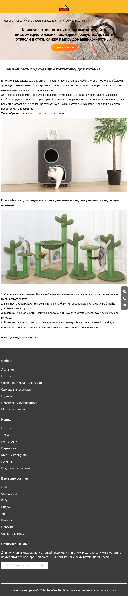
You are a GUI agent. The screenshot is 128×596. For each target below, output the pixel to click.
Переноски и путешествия (19, 402)
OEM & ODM (9, 493)
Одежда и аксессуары (16, 389)
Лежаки (6, 435)
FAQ (4, 500)
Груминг (6, 396)
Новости (20, 20)
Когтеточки (9, 441)
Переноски (8, 448)
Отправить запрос (64, 47)
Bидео (5, 507)
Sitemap (99, 591)
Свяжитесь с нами (13, 533)
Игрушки (7, 376)
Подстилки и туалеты (16, 468)
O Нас (5, 487)
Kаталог (6, 520)
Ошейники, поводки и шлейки (21, 383)
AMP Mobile (110, 591)
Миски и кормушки (14, 409)
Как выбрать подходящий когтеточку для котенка (56, 20)
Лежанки (7, 369)
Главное (6, 20)
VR (3, 513)
